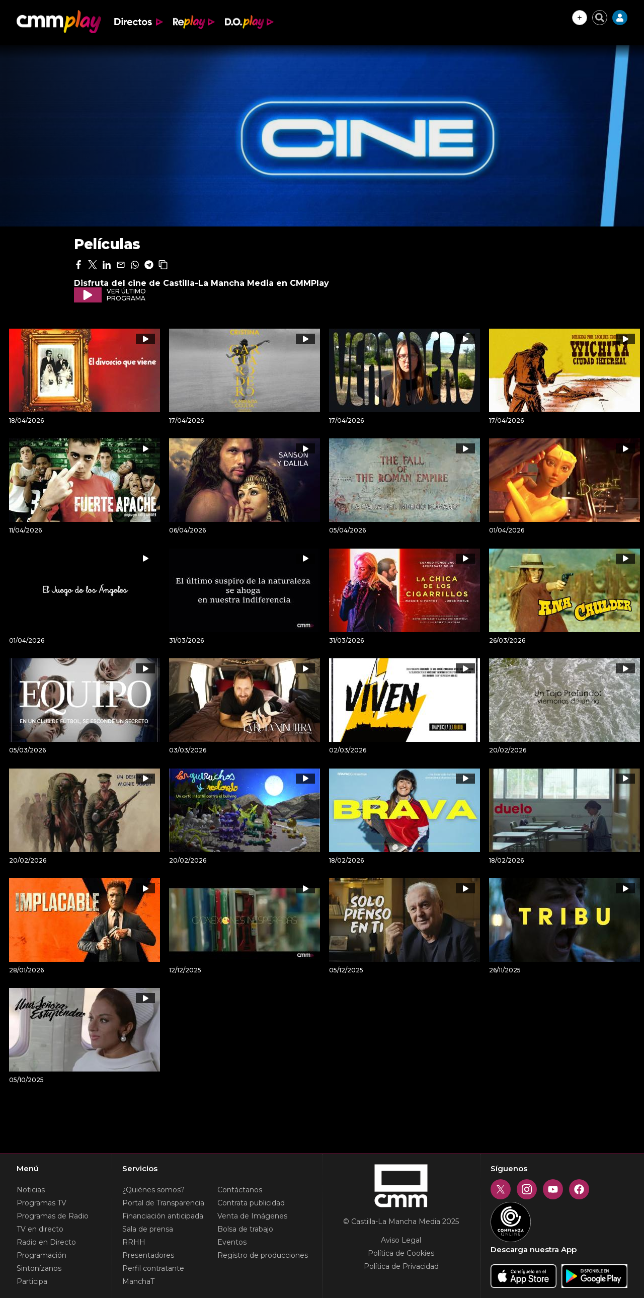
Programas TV (41, 1202)
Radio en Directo (46, 1242)
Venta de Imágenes (252, 1215)
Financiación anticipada (162, 1215)
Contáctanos (239, 1189)
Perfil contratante (153, 1268)
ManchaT (138, 1281)
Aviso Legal (401, 1240)
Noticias (31, 1189)
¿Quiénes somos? (153, 1189)
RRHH (133, 1242)
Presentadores (148, 1255)
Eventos (232, 1242)
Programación (41, 1255)
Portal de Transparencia (163, 1202)
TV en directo (40, 1229)
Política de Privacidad (401, 1266)
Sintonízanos (39, 1268)
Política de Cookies (401, 1253)
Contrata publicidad (251, 1202)
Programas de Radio (53, 1215)
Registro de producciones (262, 1255)
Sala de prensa (147, 1229)
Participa (32, 1281)
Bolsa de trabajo (245, 1229)
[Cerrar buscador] (599, 17)
